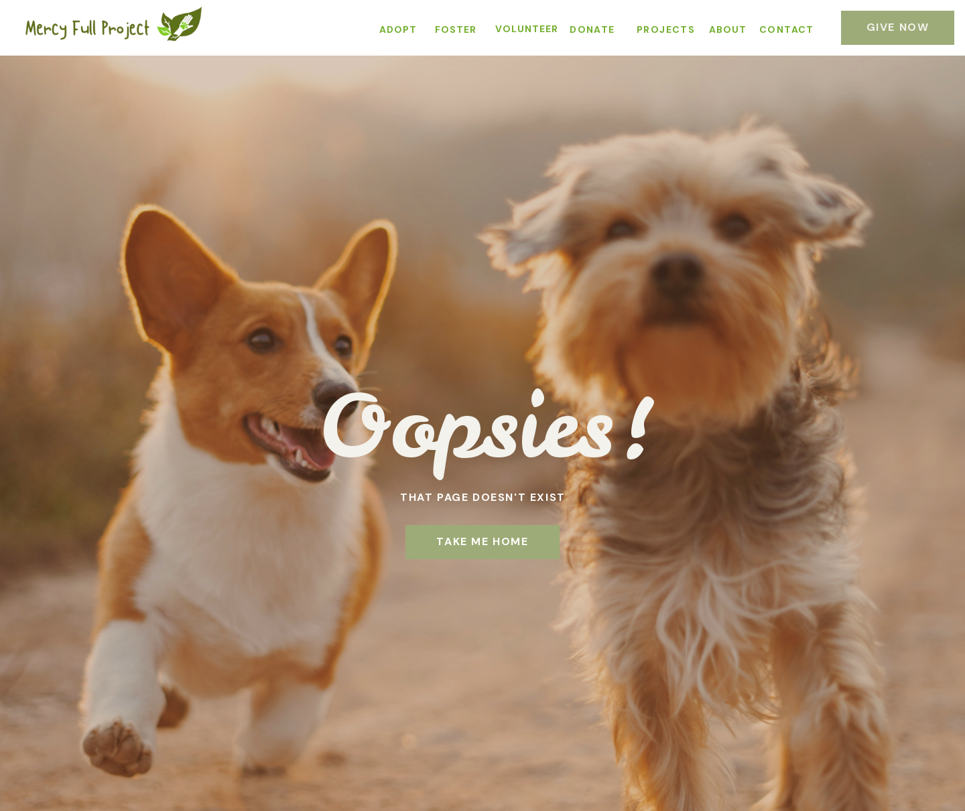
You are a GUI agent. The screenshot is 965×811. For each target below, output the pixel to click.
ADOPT (398, 29)
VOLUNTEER (526, 29)
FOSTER (455, 29)
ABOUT (728, 29)
